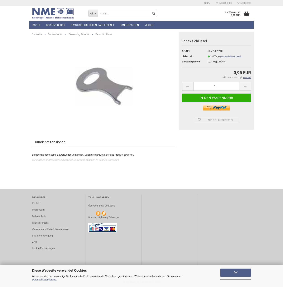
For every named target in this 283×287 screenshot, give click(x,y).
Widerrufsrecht (40, 222)
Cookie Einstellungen (43, 248)
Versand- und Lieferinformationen (50, 229)
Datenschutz (39, 216)
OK (236, 272)
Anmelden (113, 159)
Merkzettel (244, 3)
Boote (36, 25)
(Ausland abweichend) (230, 56)
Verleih (149, 25)
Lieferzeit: (187, 56)
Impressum (38, 209)
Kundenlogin (224, 3)
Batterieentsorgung (42, 235)
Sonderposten (129, 25)
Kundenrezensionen (50, 142)
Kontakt (36, 203)
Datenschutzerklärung (44, 279)
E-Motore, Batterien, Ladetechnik (92, 25)
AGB (34, 242)
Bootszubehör (55, 25)
